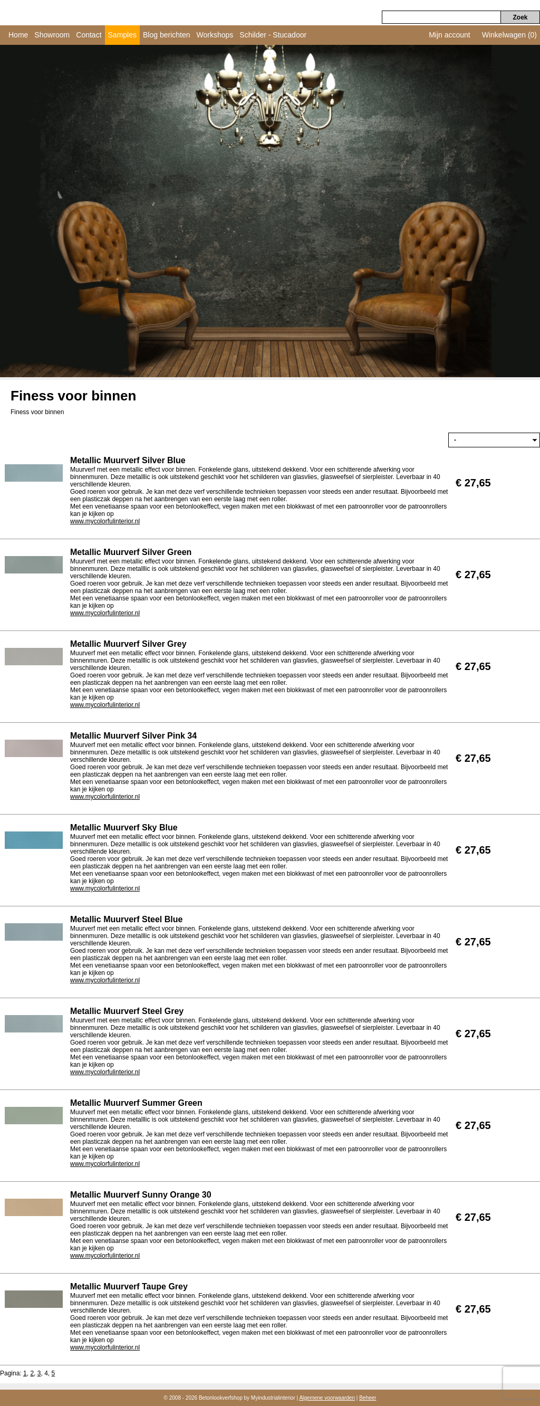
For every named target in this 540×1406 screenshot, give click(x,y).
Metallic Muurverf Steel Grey (127, 1011)
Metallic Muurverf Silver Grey (128, 643)
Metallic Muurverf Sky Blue (124, 827)
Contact (88, 35)
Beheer (367, 1398)
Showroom (52, 35)
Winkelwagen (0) (509, 35)
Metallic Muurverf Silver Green (130, 552)
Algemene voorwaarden (327, 1398)
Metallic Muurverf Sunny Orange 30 (140, 1194)
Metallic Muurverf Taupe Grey (129, 1286)
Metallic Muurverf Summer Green (136, 1102)
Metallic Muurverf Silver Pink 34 (133, 735)
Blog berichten (166, 35)
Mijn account (449, 35)
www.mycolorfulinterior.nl (105, 521)
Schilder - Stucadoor (272, 35)
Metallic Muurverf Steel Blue (126, 919)
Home (18, 35)
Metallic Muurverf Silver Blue (128, 460)
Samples (122, 35)
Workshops (215, 35)
